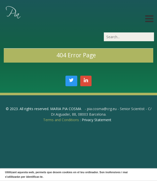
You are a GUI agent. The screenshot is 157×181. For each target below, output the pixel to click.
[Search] (129, 36)
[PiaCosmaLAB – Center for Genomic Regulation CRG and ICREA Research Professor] (13, 12)
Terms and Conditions (61, 119)
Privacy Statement (96, 119)
